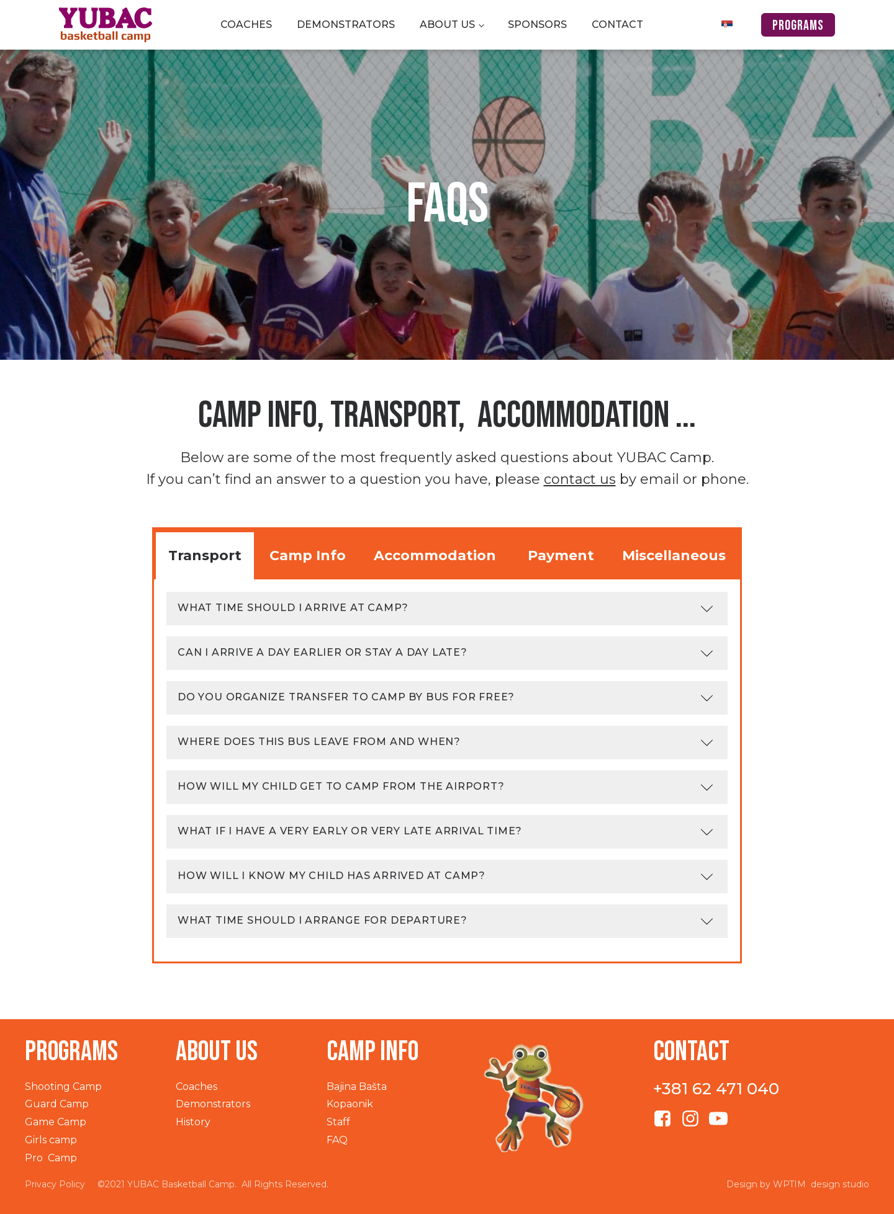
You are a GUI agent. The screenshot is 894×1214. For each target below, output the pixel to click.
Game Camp (55, 1122)
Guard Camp (57, 1104)
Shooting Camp (63, 1086)
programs (798, 25)
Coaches (246, 24)
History (193, 1122)
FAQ (337, 1140)
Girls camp (51, 1140)
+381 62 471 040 (716, 1089)
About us (447, 24)
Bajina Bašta (357, 1086)
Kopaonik (350, 1104)
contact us (580, 479)
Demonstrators (346, 24)
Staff (338, 1122)
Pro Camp (51, 1158)
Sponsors (537, 24)
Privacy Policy (55, 1184)
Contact (617, 24)
